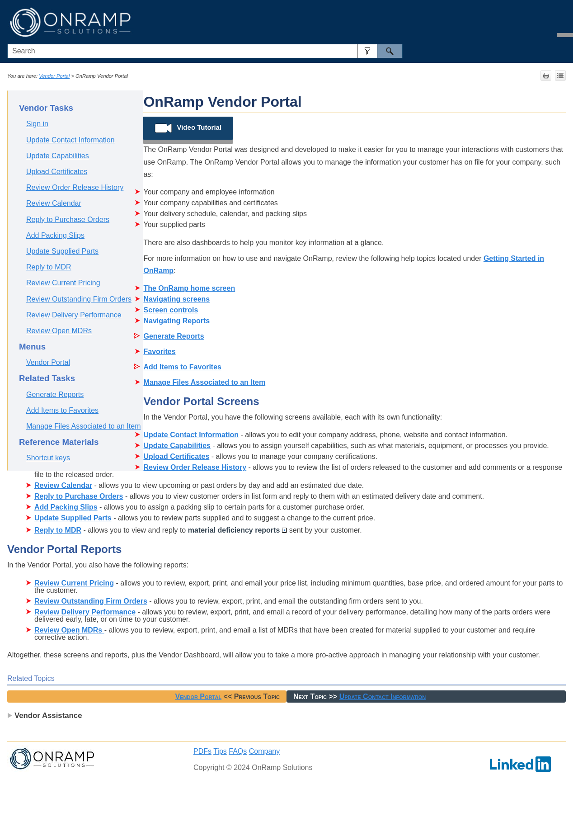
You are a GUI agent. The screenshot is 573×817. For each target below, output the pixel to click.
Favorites (159, 351)
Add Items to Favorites (62, 410)
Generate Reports (55, 394)
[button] (367, 51)
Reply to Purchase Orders (67, 219)
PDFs (202, 751)
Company (264, 751)
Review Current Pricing (63, 283)
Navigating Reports (176, 321)
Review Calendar (53, 203)
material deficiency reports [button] (237, 530)
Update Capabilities (57, 156)
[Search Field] (205, 51)
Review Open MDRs (59, 331)
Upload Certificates (56, 171)
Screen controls (170, 310)
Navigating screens (176, 299)
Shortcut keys (48, 458)
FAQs (238, 751)
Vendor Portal (54, 76)
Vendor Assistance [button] (44, 715)
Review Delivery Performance (74, 315)
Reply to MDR (48, 267)
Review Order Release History (74, 187)
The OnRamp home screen (189, 288)
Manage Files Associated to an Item (83, 426)
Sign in (37, 124)
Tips (220, 751)
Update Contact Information (70, 140)
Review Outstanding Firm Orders (79, 299)
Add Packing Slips (55, 235)
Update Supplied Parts (62, 251)
